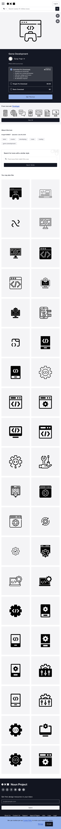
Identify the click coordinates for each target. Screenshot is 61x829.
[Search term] (31, 9)
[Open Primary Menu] (3, 4)
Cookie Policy (27, 820)
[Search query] (30, 159)
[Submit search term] (57, 9)
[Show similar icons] (58, 21)
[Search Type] (4, 9)
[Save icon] (58, 16)
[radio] (30, 74)
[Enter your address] (30, 801)
